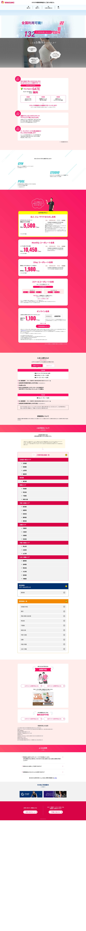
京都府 (24, 639)
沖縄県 (24, 689)
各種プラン (37, 8)
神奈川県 (24, 610)
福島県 (24, 585)
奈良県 (24, 650)
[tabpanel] (43, 497)
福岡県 (24, 671)
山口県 (24, 664)
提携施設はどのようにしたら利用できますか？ (43, 883)
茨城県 (24, 599)
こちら (55, 888)
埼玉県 (24, 603)
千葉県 (24, 606)
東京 (22, 722)
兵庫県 (24, 646)
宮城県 (24, 577)
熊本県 (24, 679)
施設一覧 (28, 8)
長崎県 (24, 675)
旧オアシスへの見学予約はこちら (54, 829)
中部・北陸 (24, 745)
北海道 (24, 574)
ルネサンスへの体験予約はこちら (32, 796)
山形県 (24, 581)
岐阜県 (24, 624)
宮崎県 (24, 686)
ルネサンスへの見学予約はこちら (32, 829)
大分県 (24, 682)
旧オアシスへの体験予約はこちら (54, 796)
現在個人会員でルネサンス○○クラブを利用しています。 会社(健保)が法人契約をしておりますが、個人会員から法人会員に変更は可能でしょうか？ (43, 869)
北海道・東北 (24, 717)
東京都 (24, 592)
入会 (58, 8)
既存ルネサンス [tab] (37, 476)
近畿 (22, 750)
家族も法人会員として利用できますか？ (43, 877)
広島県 (24, 660)
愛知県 (24, 632)
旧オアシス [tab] (49, 476)
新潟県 (24, 617)
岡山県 (24, 657)
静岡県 (24, 628)
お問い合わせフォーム (30, 922)
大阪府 (24, 642)
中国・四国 (24, 755)
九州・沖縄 (24, 759)
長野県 (24, 621)
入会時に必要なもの (48, 8)
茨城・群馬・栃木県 (26, 727)
